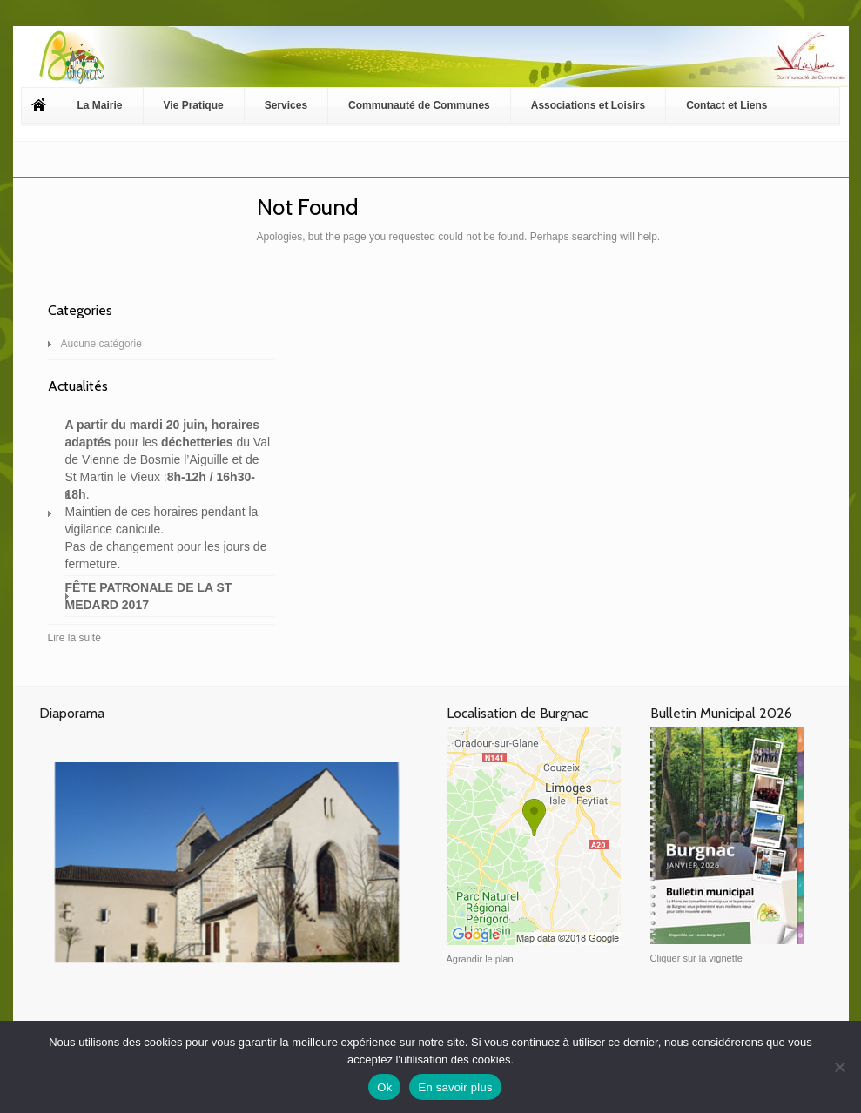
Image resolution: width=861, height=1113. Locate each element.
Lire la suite (74, 638)
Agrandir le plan (480, 959)
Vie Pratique (194, 105)
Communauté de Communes (419, 105)
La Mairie (100, 105)
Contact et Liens (726, 105)
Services (286, 105)
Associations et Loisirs (588, 105)
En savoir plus (455, 1087)
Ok (384, 1087)
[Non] (839, 1067)
